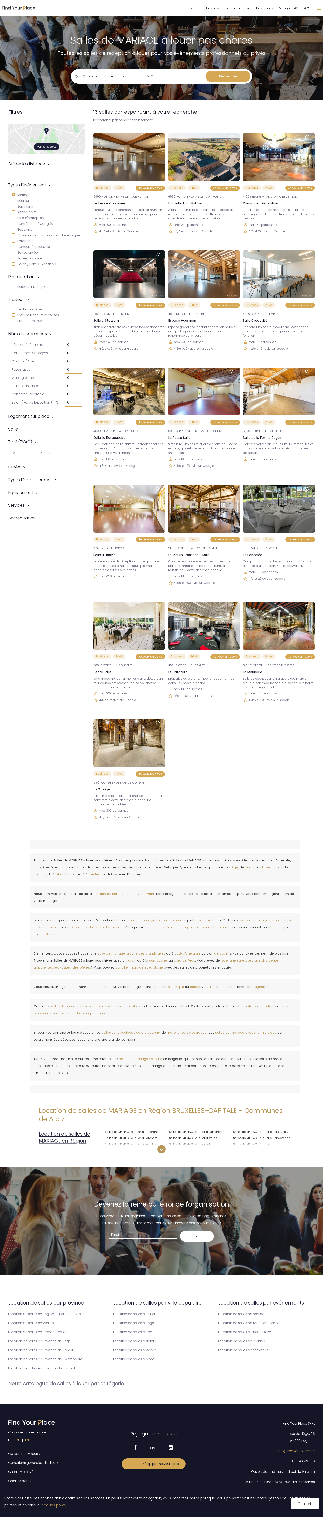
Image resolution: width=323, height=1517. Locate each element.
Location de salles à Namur (134, 1341)
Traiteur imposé (27, 309)
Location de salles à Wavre (134, 1350)
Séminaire (22, 206)
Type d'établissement (30, 480)
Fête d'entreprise (28, 218)
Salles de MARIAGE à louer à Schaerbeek (261, 1137)
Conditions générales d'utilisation (35, 1462)
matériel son (177, 1032)
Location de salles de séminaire (243, 1350)
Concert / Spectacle (31, 246)
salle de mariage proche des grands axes (131, 953)
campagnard (256, 987)
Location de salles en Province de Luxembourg (45, 1359)
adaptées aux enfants (258, 1006)
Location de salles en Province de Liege (39, 1341)
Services (16, 505)
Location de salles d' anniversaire (244, 1332)
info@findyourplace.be (296, 1451)
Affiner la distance (26, 164)
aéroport (222, 953)
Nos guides (264, 8)
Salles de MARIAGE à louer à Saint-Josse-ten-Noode (262, 1131)
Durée (14, 467)
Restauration (21, 277)
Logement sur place (28, 416)
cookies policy (54, 1505)
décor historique (170, 987)
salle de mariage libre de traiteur (154, 920)
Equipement (20, 492)
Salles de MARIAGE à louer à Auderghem (133, 1131)
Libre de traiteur (27, 321)
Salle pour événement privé (107, 76)
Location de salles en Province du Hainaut (41, 1368)
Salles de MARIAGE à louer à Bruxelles (131, 1143)
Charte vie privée (21, 1471)
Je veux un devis (150, 188)
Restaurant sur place (31, 286)
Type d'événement (27, 185)
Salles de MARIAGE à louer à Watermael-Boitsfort (262, 1149)
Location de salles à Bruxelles (136, 1314)
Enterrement (24, 241)
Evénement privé (238, 8)
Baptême (22, 229)
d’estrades (197, 1032)
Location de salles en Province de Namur (40, 1350)
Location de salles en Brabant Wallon (38, 1332)
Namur (250, 867)
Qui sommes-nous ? (24, 1453)
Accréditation (22, 518)
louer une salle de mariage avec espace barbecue (188, 927)
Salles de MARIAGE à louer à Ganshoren (197, 1131)
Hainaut (40, 874)
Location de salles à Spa (132, 1332)
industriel (212, 987)
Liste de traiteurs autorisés (35, 315)
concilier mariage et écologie (139, 967)
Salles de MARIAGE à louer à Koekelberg (196, 1149)
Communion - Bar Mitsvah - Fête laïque (46, 235)
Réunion (21, 200)
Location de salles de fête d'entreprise (248, 1323)
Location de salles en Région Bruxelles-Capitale (46, 1314)
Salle (13, 429)
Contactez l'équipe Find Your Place (153, 1464)
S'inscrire (197, 1236)
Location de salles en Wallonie (32, 1323)
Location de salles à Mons (133, 1359)
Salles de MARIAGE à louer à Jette (192, 1143)
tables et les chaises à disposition (95, 927)
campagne (158, 960)
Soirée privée (25, 252)
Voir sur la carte (46, 146)
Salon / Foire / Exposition (34, 264)
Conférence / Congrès (33, 223)
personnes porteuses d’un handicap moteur (69, 1013)
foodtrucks (48, 934)
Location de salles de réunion (241, 1341)
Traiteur (16, 299)
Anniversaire (24, 212)
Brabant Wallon (65, 874)
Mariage (21, 195)
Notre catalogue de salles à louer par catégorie (66, 1383)
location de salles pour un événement (123, 894)
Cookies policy (20, 1480)
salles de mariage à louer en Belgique (246, 1032)
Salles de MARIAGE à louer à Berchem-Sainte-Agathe (134, 1137)
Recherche (228, 76)
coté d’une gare (187, 953)
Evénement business (204, 8)
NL (18, 1440)
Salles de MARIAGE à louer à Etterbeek (131, 1149)
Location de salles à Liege (133, 1323)
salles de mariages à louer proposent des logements (93, 1006)
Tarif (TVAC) (20, 442)
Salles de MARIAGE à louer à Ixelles (193, 1137)
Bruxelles (93, 874)
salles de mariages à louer (140, 1059)
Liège (233, 867)
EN (27, 1440)
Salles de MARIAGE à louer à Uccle (257, 1143)
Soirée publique (27, 258)
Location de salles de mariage (242, 1314)
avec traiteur (208, 920)
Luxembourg (272, 867)
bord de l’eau (184, 960)
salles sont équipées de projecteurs (131, 1032)
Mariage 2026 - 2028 (295, 8)
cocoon (196, 987)
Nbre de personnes (27, 333)
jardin (132, 960)
